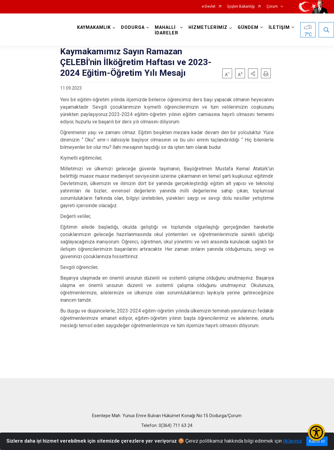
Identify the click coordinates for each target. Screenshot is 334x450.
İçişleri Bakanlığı (241, 7)
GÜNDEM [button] (248, 27)
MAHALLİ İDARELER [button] (166, 30)
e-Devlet (209, 7)
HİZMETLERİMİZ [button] (207, 27)
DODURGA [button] (133, 27)
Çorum (272, 7)
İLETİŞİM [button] (279, 27)
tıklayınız (292, 441)
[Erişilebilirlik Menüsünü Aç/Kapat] (316, 432)
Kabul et (317, 441)
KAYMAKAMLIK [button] (94, 27)
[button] (253, 73)
